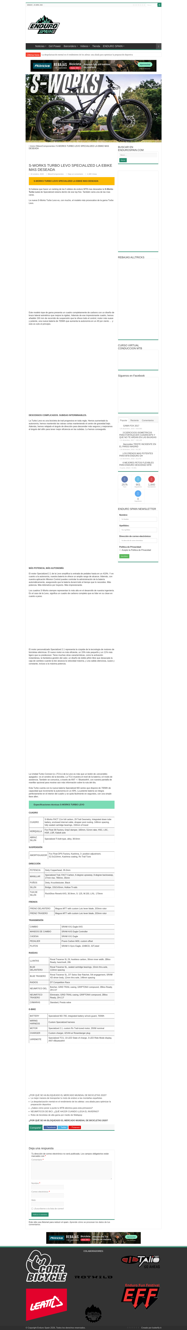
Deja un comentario (75, 174)
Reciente (135, 420)
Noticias (40, 46)
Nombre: (123, 515)
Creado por (146, 1328)
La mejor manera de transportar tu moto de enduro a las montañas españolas (73, 55)
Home (30, 46)
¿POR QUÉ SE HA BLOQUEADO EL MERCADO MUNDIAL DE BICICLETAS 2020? (68, 1095)
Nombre (35, 1183)
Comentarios (148, 420)
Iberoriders (70, 46)
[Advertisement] (72, 287)
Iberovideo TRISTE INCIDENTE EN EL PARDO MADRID (137, 445)
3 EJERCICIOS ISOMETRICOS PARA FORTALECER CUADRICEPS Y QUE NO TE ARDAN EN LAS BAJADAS (137, 435)
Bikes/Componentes (45, 146)
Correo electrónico (40, 1192)
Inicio (32, 146)
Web (33, 1200)
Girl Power (55, 46)
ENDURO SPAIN (113, 46)
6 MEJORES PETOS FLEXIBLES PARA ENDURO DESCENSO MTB (136, 464)
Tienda (96, 46)
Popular (123, 420)
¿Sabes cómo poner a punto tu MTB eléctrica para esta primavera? (62, 1108)
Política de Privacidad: (130, 547)
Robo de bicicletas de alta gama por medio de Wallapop (56, 1115)
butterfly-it (156, 1328)
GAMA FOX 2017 (131, 426)
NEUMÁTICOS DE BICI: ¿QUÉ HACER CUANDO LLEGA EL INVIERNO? (65, 1111)
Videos (84, 46)
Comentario (37, 1160)
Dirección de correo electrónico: (135, 536)
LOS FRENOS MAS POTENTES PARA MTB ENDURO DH (136, 454)
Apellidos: (124, 526)
